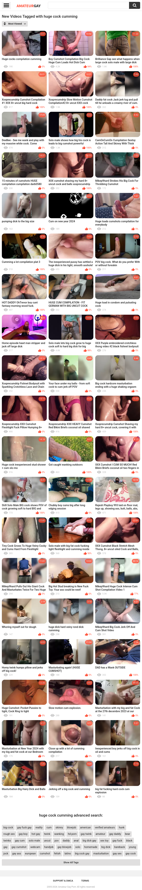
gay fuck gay (24, 827)
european (30, 853)
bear (127, 833)
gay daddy (115, 833)
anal (76, 840)
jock (5, 853)
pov (57, 840)
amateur (100, 833)
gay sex (117, 853)
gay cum (20, 840)
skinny (59, 827)
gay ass (16, 853)
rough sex (9, 833)
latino (68, 853)
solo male (34, 840)
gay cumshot (18, 847)
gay (5, 847)
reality (39, 827)
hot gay (36, 833)
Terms (85, 880)
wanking (59, 833)
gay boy (23, 833)
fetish (57, 853)
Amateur (28, 5)
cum (49, 827)
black (129, 840)
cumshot (45, 853)
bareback (119, 847)
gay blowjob (64, 847)
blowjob (71, 827)
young (132, 847)
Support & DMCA (63, 880)
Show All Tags (71, 862)
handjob (48, 847)
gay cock (131, 853)
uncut (47, 840)
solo (77, 847)
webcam (35, 847)
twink (47, 833)
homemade (90, 847)
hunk (121, 827)
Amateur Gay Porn (67, 887)
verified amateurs (105, 827)
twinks (7, 840)
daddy (66, 840)
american (85, 827)
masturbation (101, 853)
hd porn (72, 833)
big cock (8, 827)
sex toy (104, 840)
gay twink (86, 833)
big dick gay (89, 840)
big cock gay (82, 853)
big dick (105, 847)
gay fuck (117, 840)
